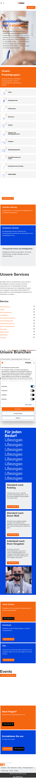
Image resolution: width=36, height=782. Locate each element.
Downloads (3, 337)
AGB (8, 767)
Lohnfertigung (4, 315)
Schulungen (3, 329)
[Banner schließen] (33, 362)
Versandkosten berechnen (7, 323)
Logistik (2, 309)
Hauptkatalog (3, 335)
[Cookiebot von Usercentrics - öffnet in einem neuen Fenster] (25, 363)
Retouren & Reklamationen (7, 326)
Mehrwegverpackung (6, 312)
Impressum (3, 767)
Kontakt (16, 770)
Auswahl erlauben (18, 413)
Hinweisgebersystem (28, 767)
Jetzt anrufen (7, 748)
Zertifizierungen (5, 770)
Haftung (20, 767)
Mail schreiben (18, 748)
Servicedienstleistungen (6, 321)
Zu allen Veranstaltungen (7, 675)
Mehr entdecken (7, 198)
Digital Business (4, 332)
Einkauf (11, 770)
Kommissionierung (5, 307)
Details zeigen (28, 404)
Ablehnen (18, 418)
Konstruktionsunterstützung (7, 318)
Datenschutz (14, 767)
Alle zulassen (18, 409)
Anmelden (31, 7)
